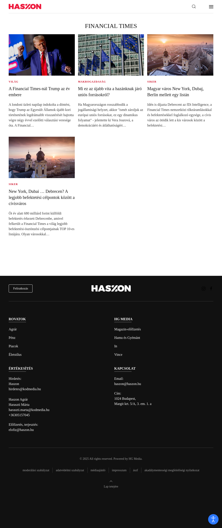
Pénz (12, 338)
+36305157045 (19, 415)
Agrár (13, 329)
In (115, 346)
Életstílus (15, 354)
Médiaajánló (98, 470)
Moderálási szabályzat (36, 470)
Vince (118, 354)
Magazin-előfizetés (127, 329)
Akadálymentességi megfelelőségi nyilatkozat (171, 470)
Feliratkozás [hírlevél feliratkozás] (20, 288)
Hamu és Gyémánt (127, 338)
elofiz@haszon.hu (21, 430)
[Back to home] (25, 6)
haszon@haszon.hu (127, 384)
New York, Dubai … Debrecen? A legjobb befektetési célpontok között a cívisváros (42, 197)
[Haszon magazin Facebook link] (211, 288)
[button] (194, 6)
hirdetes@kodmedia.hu (25, 389)
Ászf (135, 470)
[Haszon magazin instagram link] (203, 288)
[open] (213, 519)
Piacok (13, 346)
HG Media (135, 458)
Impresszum (119, 470)
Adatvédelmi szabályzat (70, 470)
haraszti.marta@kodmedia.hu (29, 410)
